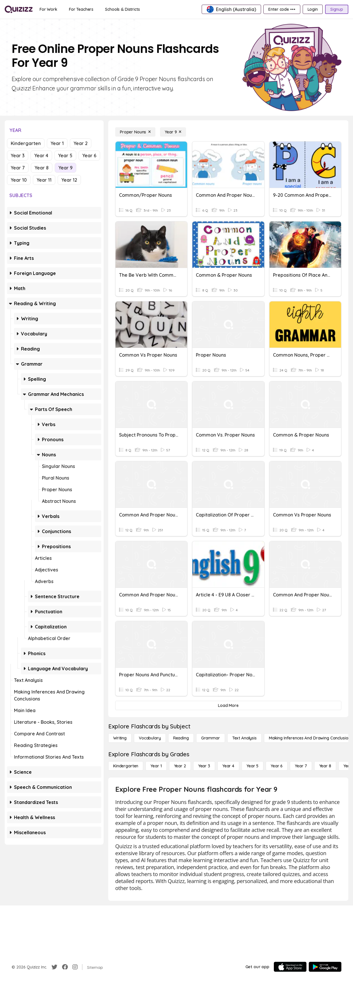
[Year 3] (204, 766)
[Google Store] (325, 967)
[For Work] (48, 9)
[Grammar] (210, 738)
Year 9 (65, 168)
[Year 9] (173, 132)
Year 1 (57, 143)
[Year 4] (228, 766)
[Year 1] (156, 766)
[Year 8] (325, 766)
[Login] (313, 9)
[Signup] (336, 9)
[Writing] (120, 738)
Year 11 (44, 180)
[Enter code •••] (281, 9)
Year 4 (41, 155)
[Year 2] (180, 766)
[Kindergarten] (125, 766)
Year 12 (69, 180)
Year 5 (65, 155)
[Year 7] (301, 766)
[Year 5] (252, 766)
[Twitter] (54, 967)
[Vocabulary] (150, 738)
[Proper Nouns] (135, 132)
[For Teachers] (81, 9)
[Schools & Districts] (122, 9)
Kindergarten (26, 143)
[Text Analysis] (244, 738)
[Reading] (181, 738)
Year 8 (42, 168)
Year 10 (19, 180)
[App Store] (290, 967)
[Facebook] (65, 967)
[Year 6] (277, 766)
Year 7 (18, 168)
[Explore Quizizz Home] (19, 9)
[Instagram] (75, 967)
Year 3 (17, 155)
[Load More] (228, 705)
